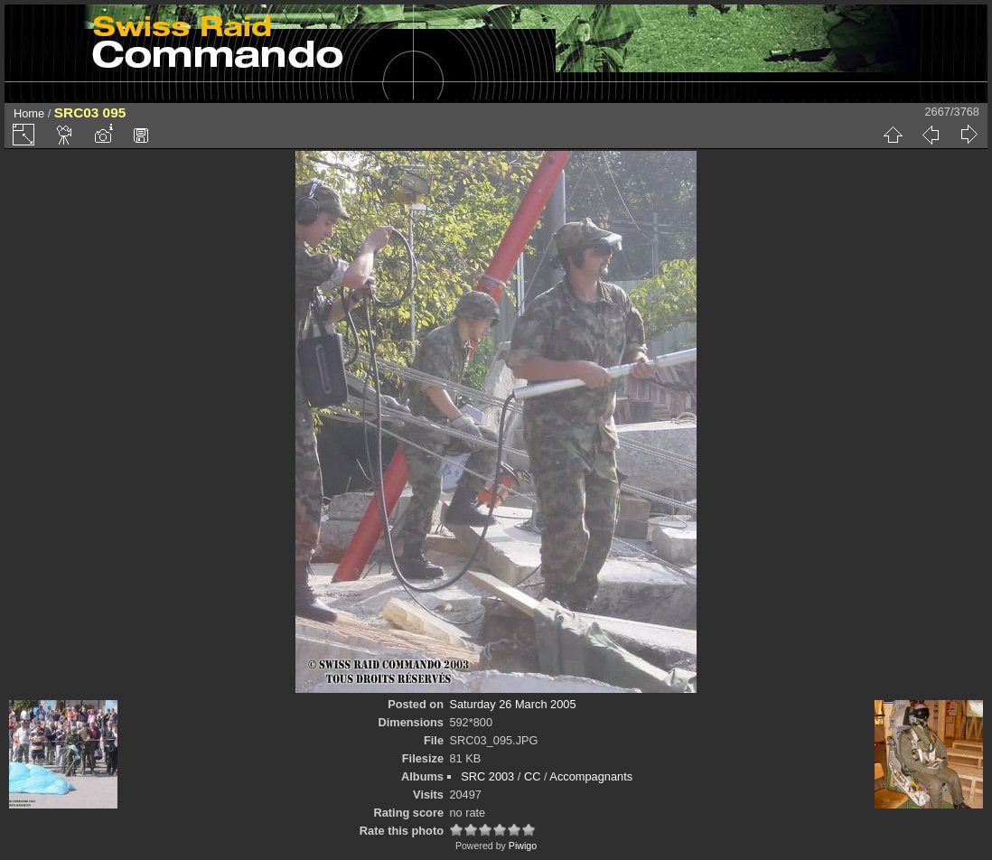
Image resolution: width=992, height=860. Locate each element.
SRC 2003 (487, 776)
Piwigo (523, 845)
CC (532, 776)
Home (29, 113)
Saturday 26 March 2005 (512, 704)
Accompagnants (590, 776)
